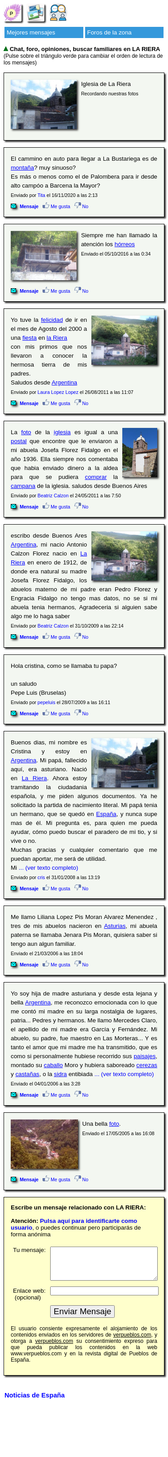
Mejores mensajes (31, 32)
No (81, 206)
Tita (41, 195)
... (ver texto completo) (48, 867)
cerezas (146, 1065)
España (106, 814)
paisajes (144, 1056)
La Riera (34, 778)
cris (41, 877)
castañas (27, 1074)
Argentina (64, 382)
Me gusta (56, 206)
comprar (96, 477)
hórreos (125, 244)
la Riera (57, 337)
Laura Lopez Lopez (58, 392)
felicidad (52, 319)
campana (23, 486)
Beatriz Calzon (53, 495)
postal (19, 441)
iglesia (62, 432)
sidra (60, 1074)
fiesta (29, 337)
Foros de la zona (109, 32)
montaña (22, 167)
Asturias (114, 926)
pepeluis (47, 702)
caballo (53, 1065)
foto (26, 432)
